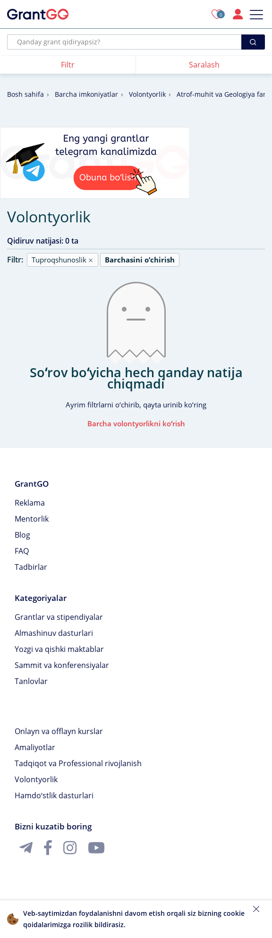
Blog (22, 535)
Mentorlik (32, 519)
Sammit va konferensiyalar (62, 665)
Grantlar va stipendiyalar (59, 617)
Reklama (30, 503)
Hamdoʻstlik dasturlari (54, 795)
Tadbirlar (31, 567)
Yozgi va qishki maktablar (59, 649)
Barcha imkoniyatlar (86, 94)
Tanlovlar (31, 681)
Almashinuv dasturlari (54, 633)
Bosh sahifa (25, 94)
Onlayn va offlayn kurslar (59, 731)
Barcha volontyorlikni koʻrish (136, 423)
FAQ (22, 551)
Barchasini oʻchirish (140, 259)
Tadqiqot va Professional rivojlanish (78, 763)
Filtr (68, 64)
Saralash (204, 64)
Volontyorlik (147, 94)
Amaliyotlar (35, 747)
